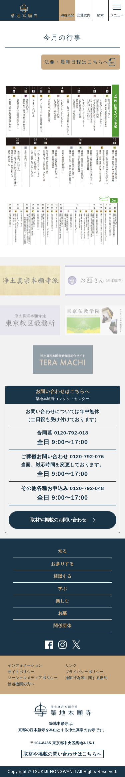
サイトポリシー (21, 672)
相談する (62, 576)
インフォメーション (25, 665)
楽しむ (62, 600)
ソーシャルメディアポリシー (33, 678)
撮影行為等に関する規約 (86, 678)
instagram (62, 645)
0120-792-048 (87, 488)
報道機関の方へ (21, 684)
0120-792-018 (71, 432)
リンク (71, 665)
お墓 (62, 613)
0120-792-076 (87, 456)
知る (62, 551)
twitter (76, 645)
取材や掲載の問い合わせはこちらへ (62, 754)
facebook (49, 645)
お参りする (62, 563)
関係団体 (62, 625)
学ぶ (62, 588)
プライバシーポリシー (84, 672)
